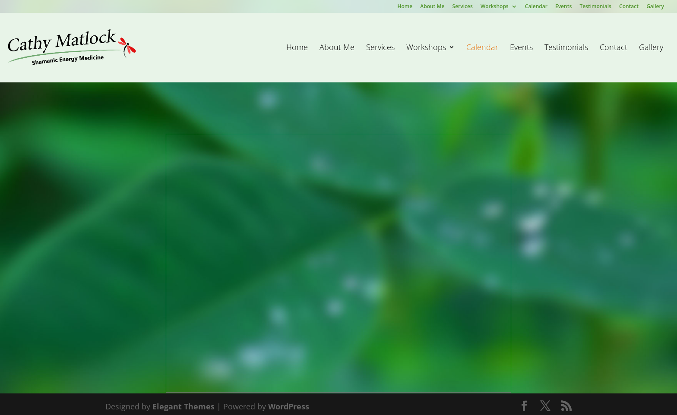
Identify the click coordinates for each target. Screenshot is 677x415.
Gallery (655, 7)
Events (563, 7)
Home (404, 7)
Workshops (495, 7)
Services (462, 7)
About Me (432, 7)
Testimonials (595, 7)
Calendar (536, 7)
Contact (629, 7)
